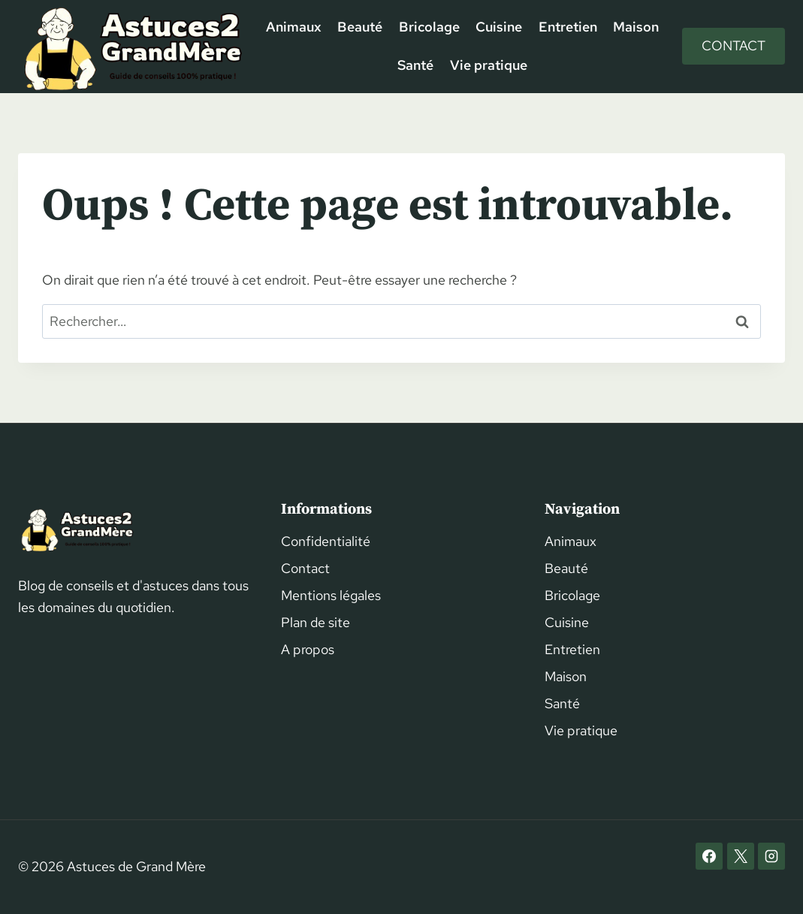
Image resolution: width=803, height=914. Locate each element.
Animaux (294, 26)
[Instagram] (771, 856)
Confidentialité (325, 541)
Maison (636, 26)
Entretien (568, 26)
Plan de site (315, 622)
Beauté (359, 26)
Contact (733, 45)
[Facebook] (709, 856)
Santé (415, 65)
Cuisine (498, 26)
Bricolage (429, 26)
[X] (740, 856)
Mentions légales (331, 595)
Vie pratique (488, 65)
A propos (307, 649)
